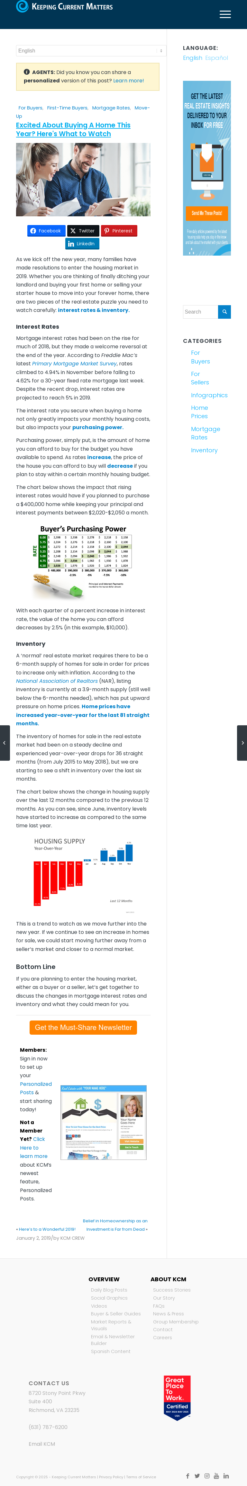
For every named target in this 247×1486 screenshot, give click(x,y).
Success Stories (172, 1290)
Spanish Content (111, 1351)
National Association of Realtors (57, 681)
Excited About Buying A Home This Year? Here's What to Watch (73, 129)
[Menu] (222, 14)
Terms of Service (141, 1477)
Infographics (198, 395)
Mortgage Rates (111, 108)
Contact (163, 1329)
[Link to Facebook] (187, 1476)
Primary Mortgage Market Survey (74, 363)
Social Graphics (109, 1298)
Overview (104, 1279)
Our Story (164, 1298)
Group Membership (176, 1322)
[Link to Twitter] (197, 1476)
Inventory (198, 450)
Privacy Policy (111, 1477)
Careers (162, 1337)
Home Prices (198, 412)
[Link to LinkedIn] (226, 1476)
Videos (99, 1306)
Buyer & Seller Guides (116, 1314)
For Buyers (30, 108)
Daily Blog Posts (109, 1290)
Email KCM (42, 1444)
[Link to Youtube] (216, 1476)
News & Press (168, 1314)
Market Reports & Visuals (111, 1325)
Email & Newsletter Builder (113, 1340)
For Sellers (198, 378)
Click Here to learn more (34, 1148)
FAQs (159, 1306)
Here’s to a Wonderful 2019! (47, 1229)
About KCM (168, 1279)
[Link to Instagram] (207, 1476)
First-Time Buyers (67, 108)
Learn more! (128, 80)
